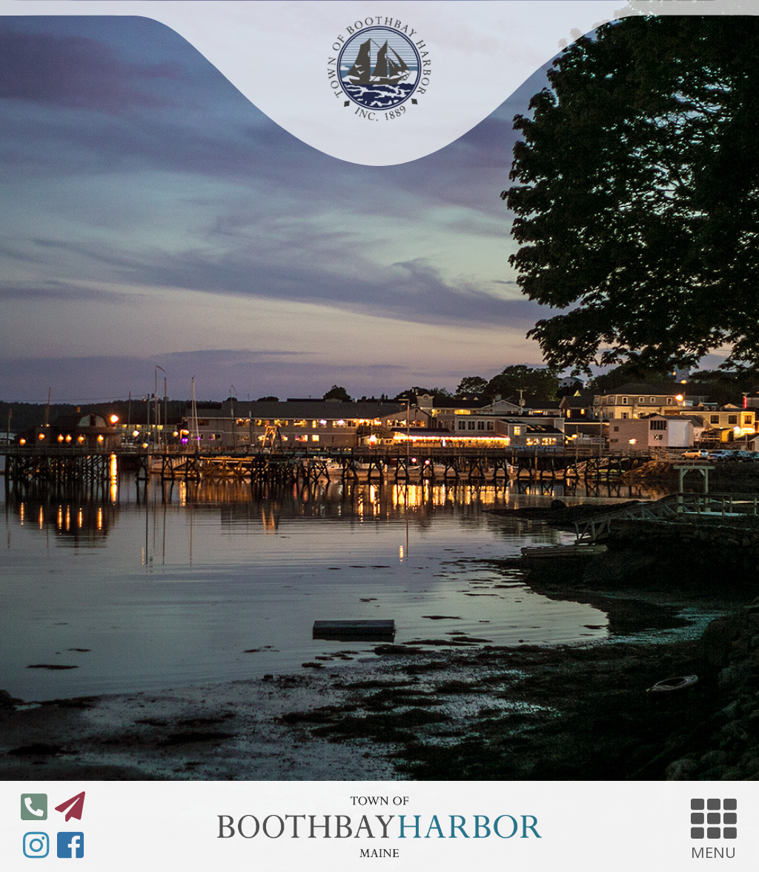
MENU (713, 826)
